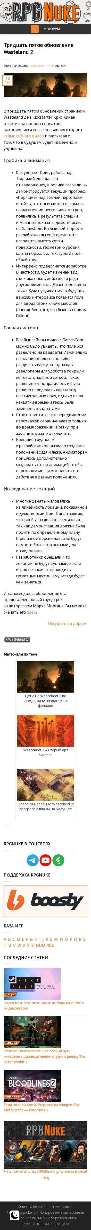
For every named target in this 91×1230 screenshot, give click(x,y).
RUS (50, 945)
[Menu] (35, 29)
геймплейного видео (24, 136)
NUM (40, 945)
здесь (32, 612)
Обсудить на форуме (67, 623)
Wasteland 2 (18, 639)
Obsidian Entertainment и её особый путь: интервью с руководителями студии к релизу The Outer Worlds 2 (44, 1056)
